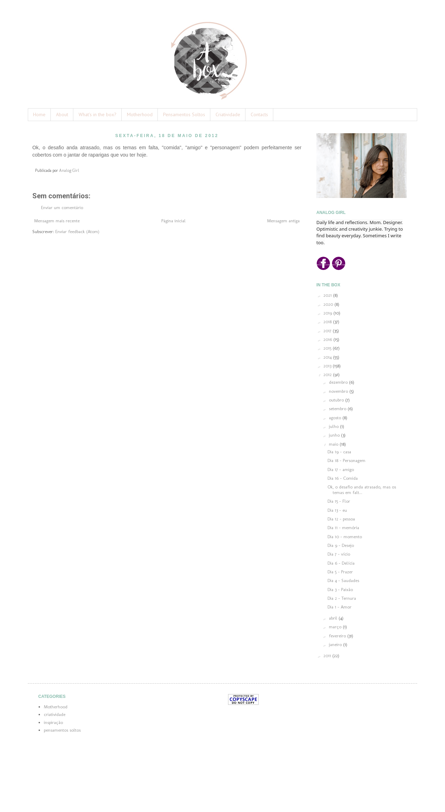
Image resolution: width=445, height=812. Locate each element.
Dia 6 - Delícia (341, 563)
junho (335, 435)
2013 (328, 365)
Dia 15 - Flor (338, 501)
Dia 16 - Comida (342, 478)
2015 (328, 348)
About (62, 114)
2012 (328, 374)
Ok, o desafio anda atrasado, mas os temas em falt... (361, 489)
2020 (328, 304)
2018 (328, 321)
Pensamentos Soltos (184, 114)
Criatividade (228, 114)
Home (39, 114)
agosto (335, 417)
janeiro (336, 644)
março (336, 626)
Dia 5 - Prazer (340, 571)
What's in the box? (97, 114)
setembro (338, 408)
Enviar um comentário (62, 207)
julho (334, 426)
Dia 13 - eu (337, 510)
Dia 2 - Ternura (341, 598)
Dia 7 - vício (338, 554)
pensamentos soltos (62, 730)
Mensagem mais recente (57, 220)
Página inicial (173, 220)
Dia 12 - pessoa (341, 519)
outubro (337, 400)
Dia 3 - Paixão (340, 589)
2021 (328, 295)
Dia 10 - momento (344, 536)
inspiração (53, 722)
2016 (328, 339)
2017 (328, 330)
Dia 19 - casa (339, 451)
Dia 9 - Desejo (340, 545)
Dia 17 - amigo (340, 469)
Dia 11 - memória (343, 527)
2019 (328, 313)
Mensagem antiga (283, 220)
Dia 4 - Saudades (343, 580)
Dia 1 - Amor (339, 607)
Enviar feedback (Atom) (77, 231)
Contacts (259, 114)
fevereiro (338, 635)
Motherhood (140, 114)
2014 (328, 357)
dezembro (339, 382)
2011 (327, 655)
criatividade (54, 714)
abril (334, 618)
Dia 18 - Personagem (346, 460)
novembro (339, 391)
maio (334, 444)
